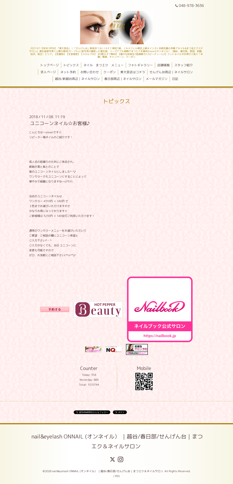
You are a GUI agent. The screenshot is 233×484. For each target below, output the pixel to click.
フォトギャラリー (140, 65)
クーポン (109, 72)
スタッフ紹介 (183, 65)
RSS (117, 476)
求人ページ (48, 72)
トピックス (71, 65)
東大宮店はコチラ (132, 72)
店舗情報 (163, 65)
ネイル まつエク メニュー (103, 65)
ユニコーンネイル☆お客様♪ (60, 123)
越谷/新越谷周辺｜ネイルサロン (77, 79)
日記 (175, 79)
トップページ (49, 65)
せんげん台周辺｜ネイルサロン (171, 72)
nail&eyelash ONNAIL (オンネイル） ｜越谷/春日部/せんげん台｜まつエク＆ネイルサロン (117, 441)
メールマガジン (156, 79)
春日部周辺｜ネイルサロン (122, 79)
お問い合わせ (89, 72)
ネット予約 (68, 72)
